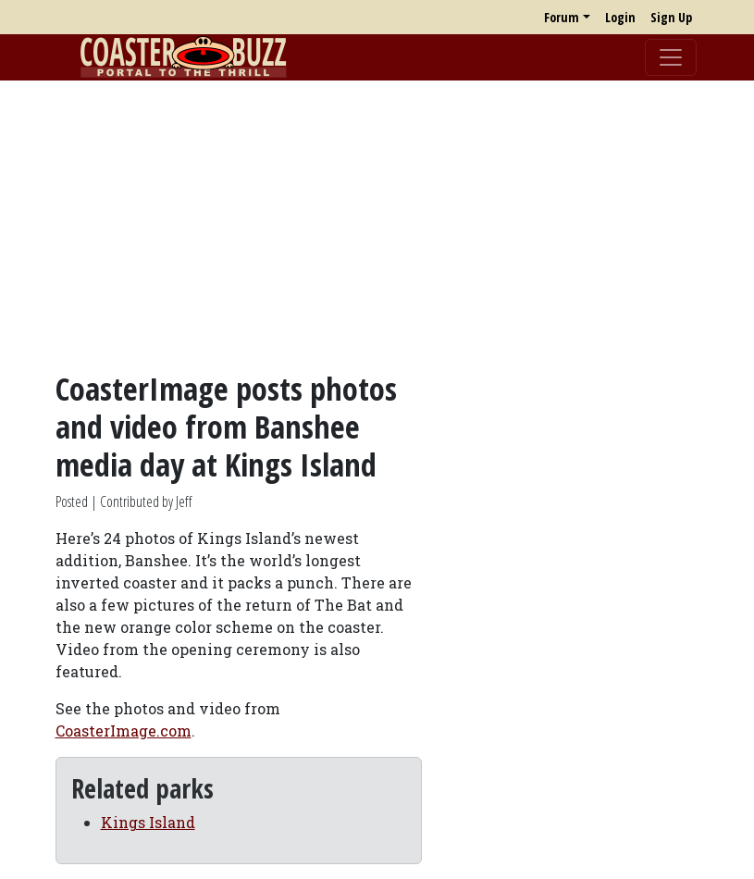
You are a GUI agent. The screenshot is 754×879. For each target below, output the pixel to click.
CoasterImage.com (124, 730)
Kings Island (148, 822)
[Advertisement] (377, 224)
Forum (561, 17)
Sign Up (671, 17)
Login (620, 17)
